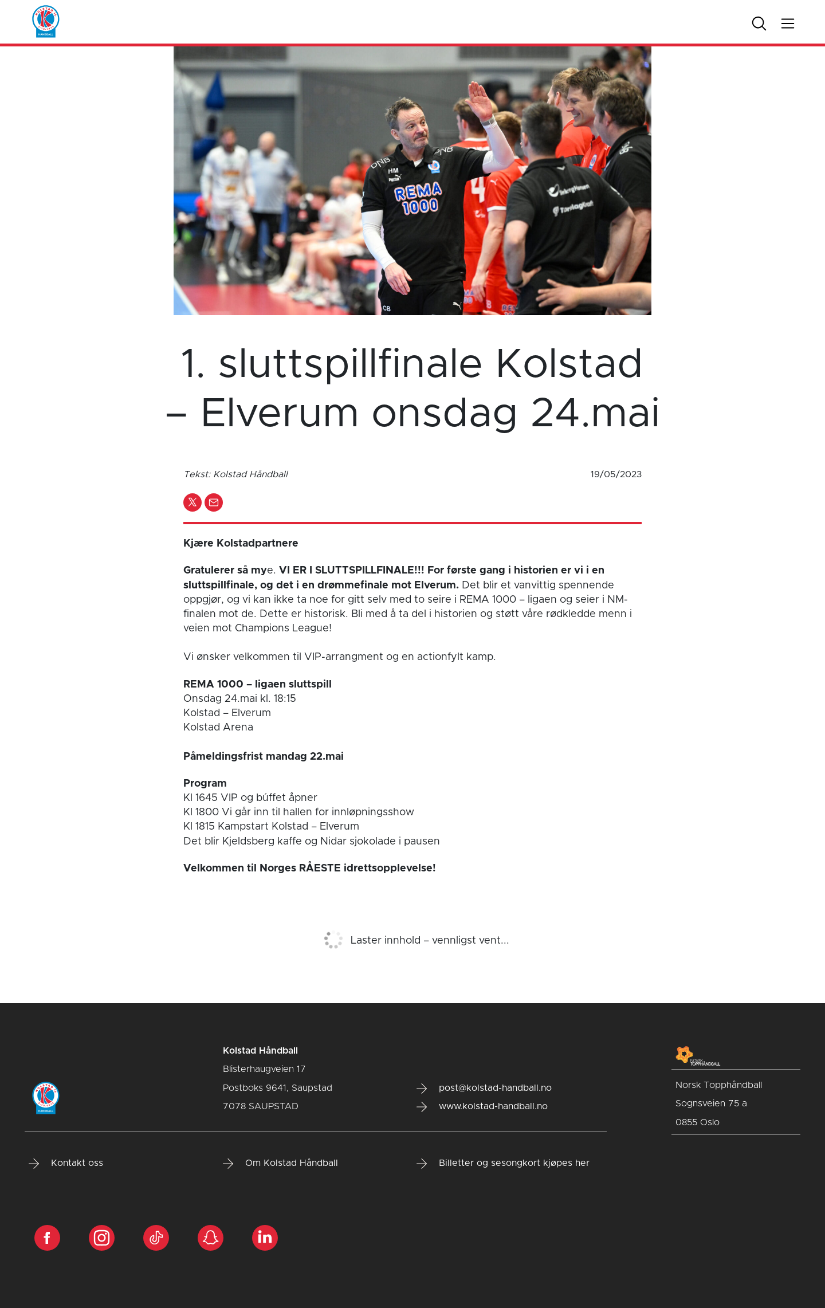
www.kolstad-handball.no (482, 1107)
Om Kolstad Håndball (280, 1163)
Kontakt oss (66, 1163)
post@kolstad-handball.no (484, 1088)
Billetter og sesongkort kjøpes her (503, 1163)
